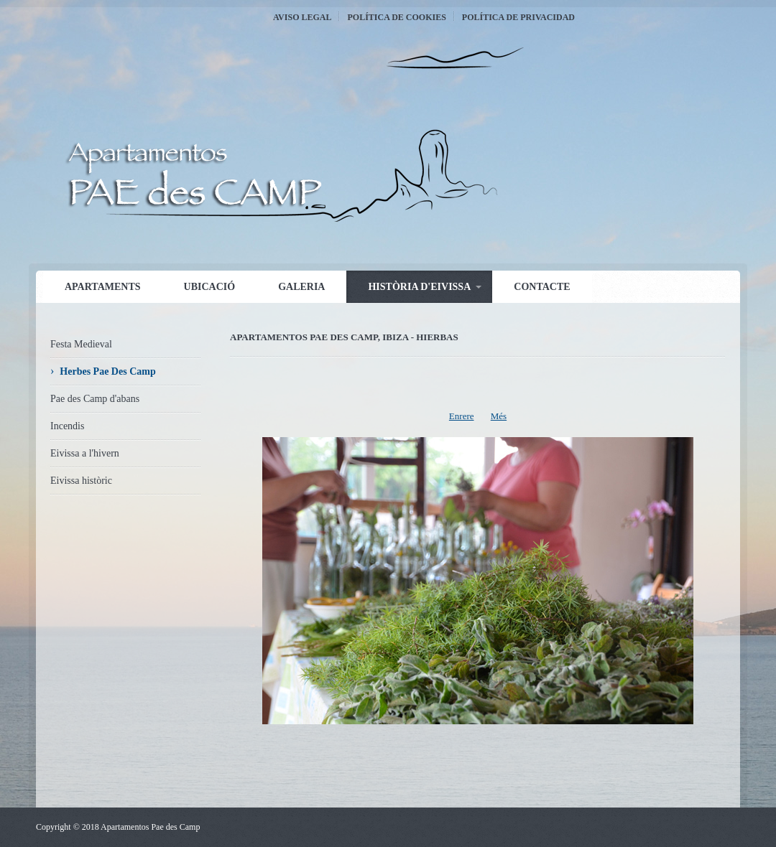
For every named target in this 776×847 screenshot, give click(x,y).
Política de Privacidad (518, 17)
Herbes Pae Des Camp (107, 371)
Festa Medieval (81, 344)
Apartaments (103, 286)
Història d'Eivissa (419, 286)
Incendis (67, 426)
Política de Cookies (396, 17)
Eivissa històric (81, 480)
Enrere (461, 416)
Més (499, 416)
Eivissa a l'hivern (84, 453)
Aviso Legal (302, 17)
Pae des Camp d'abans (94, 398)
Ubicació (210, 286)
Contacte (542, 286)
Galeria (301, 286)
